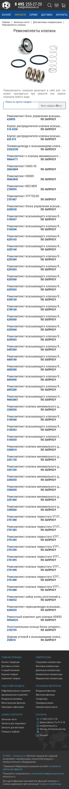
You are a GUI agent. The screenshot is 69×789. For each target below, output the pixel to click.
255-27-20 (28, 4)
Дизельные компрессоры (48, 670)
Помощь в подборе (10, 731)
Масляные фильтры (45, 694)
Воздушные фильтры (46, 690)
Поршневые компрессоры (48, 662)
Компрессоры (43, 657)
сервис (33, 14)
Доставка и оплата (10, 666)
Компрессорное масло (47, 707)
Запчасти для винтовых (12, 727)
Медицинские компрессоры (49, 678)
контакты (61, 14)
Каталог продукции (10, 662)
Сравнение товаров (10, 678)
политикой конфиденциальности (48, 773)
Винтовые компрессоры (47, 666)
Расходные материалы (48, 686)
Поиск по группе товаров (19, 101)
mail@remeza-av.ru (28, 7)
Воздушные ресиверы (11, 698)
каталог (6, 14)
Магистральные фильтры (13, 703)
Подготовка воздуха (12, 686)
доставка (46, 14)
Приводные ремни (44, 703)
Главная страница (11, 657)
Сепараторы (41, 698)
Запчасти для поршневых (13, 723)
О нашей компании (10, 670)
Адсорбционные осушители (14, 694)
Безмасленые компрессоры (49, 674)
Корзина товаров (9, 674)
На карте (42, 735)
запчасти (20, 14)
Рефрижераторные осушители (15, 690)
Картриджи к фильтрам (12, 707)
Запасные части (9, 719)
